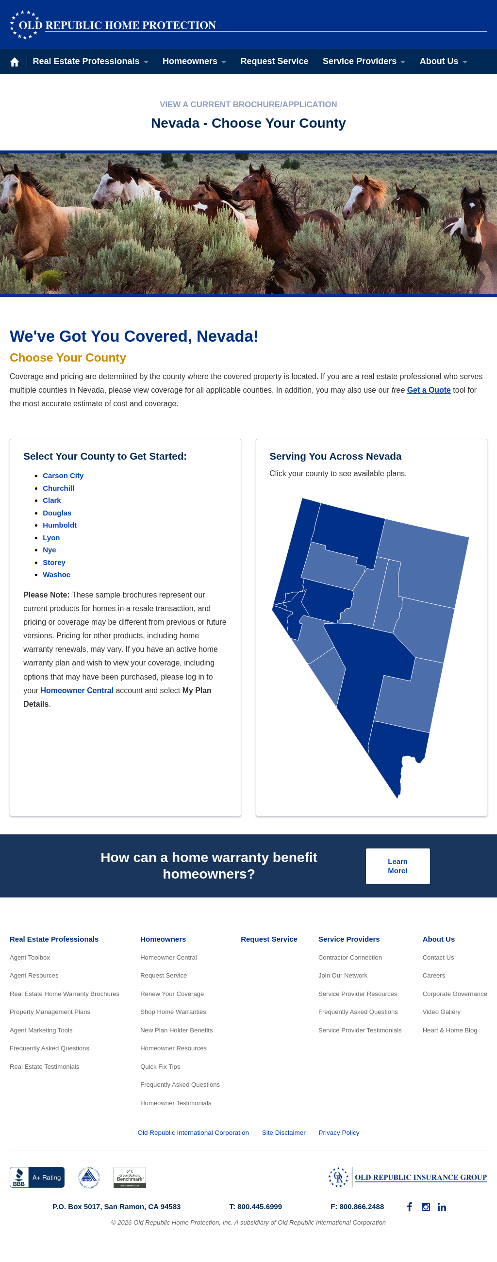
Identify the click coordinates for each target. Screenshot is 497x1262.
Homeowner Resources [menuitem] (173, 1050)
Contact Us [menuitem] (438, 959)
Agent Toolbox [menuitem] (30, 959)
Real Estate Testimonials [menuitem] (44, 1068)
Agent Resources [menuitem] (34, 977)
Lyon (51, 537)
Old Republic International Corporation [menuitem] (193, 1134)
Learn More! (396, 867)
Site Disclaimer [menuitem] (284, 1134)
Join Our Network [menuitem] (342, 977)
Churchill (58, 488)
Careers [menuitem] (434, 977)
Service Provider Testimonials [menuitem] (360, 1032)
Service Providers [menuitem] (360, 61)
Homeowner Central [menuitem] (168, 959)
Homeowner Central (77, 690)
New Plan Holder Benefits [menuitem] (176, 1032)
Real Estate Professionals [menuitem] (86, 61)
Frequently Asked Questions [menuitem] (49, 1050)
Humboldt (60, 525)
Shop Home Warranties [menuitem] (173, 1014)
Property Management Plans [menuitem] (50, 1014)
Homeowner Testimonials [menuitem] (175, 1105)
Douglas (57, 513)
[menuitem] (409, 1209)
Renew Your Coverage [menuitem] (172, 995)
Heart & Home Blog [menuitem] (450, 1032)
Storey (54, 562)
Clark (52, 500)
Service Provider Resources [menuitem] (357, 995)
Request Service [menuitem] (275, 61)
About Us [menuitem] (439, 61)
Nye (49, 550)
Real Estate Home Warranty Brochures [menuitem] (64, 995)
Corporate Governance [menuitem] (455, 995)
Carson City (63, 475)
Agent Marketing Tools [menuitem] (41, 1032)
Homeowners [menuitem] (190, 61)
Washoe (56, 574)
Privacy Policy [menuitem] (338, 1134)
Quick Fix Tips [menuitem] (160, 1068)
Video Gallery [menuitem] (442, 1014)
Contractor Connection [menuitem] (350, 959)
